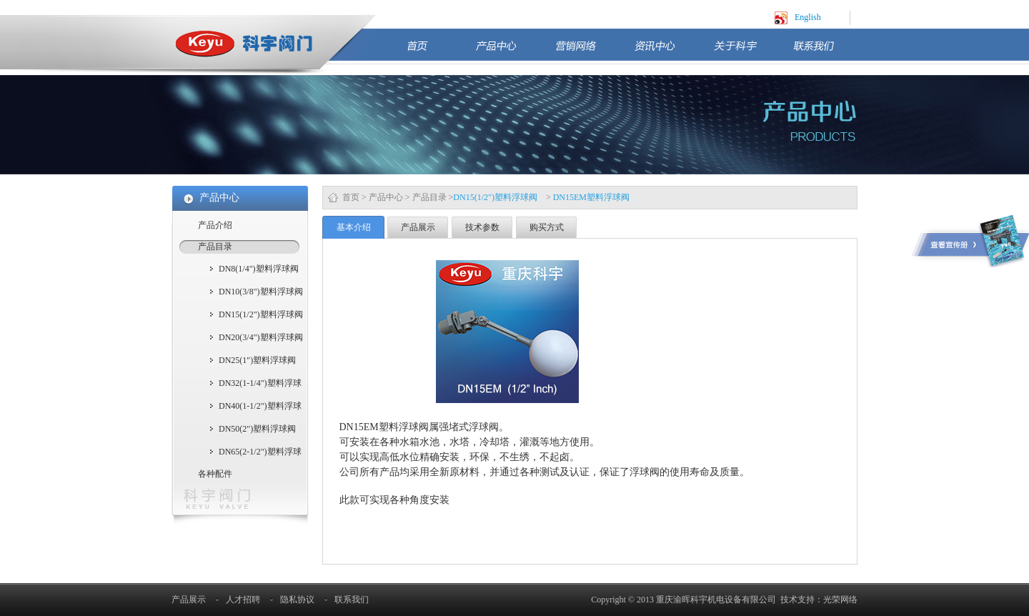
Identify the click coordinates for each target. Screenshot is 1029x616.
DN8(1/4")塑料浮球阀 (259, 269)
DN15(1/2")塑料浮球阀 (261, 314)
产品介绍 (215, 225)
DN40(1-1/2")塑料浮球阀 (260, 407)
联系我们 (825, 52)
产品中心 (508, 52)
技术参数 (482, 227)
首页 (433, 52)
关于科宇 (746, 52)
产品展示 (418, 227)
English (808, 17)
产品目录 (429, 197)
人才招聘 (243, 600)
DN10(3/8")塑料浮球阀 (261, 292)
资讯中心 (666, 52)
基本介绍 (354, 227)
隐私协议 (297, 600)
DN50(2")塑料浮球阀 (257, 429)
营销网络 (587, 52)
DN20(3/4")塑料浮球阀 (261, 337)
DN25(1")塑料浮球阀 (257, 360)
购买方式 (547, 227)
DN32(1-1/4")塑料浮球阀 (260, 384)
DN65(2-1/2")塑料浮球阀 (260, 453)
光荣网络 (840, 600)
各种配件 (215, 474)
